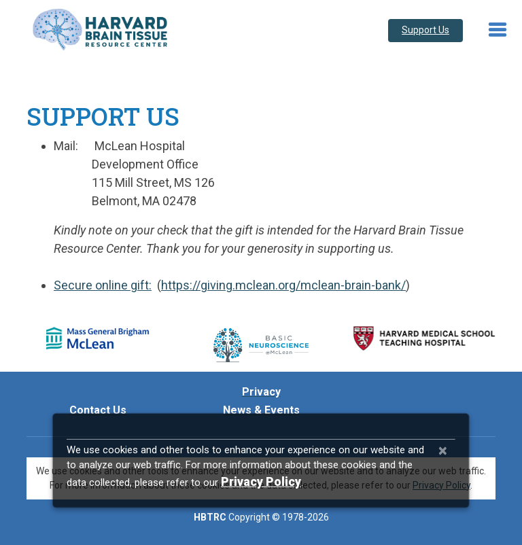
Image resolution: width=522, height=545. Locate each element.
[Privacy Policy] (261, 481)
